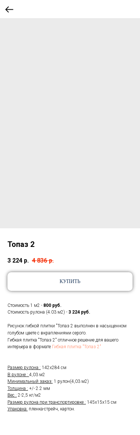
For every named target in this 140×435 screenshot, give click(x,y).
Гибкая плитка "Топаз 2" (76, 346)
